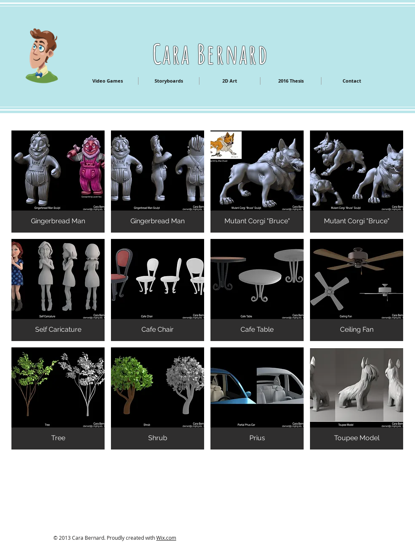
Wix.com (166, 537)
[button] (58, 181)
